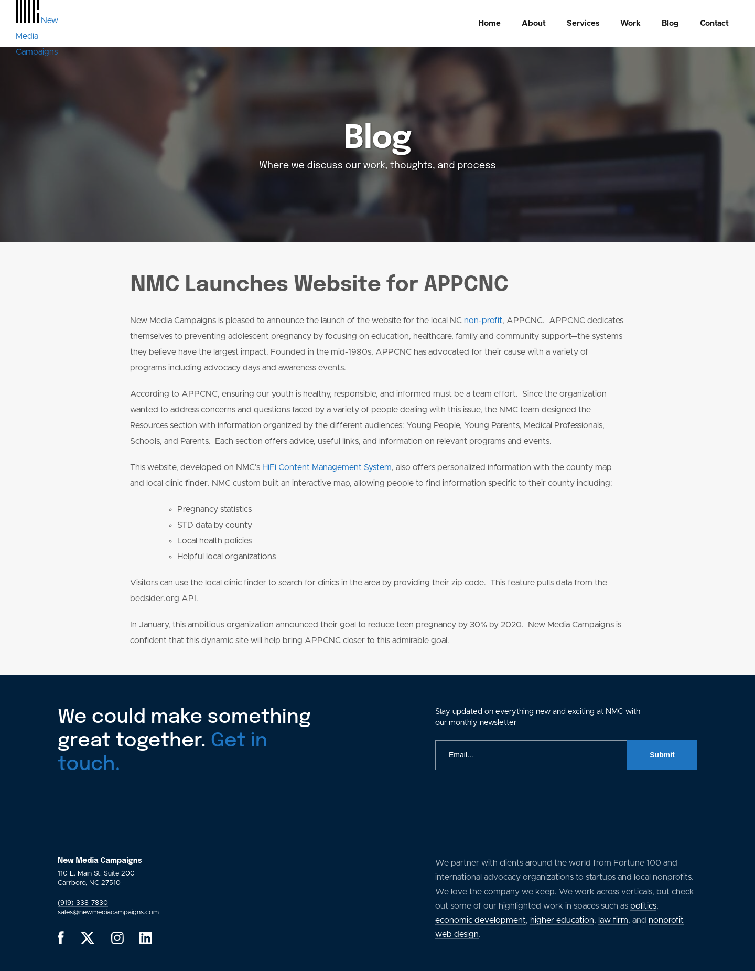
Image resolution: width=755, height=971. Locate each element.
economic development (480, 920)
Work (630, 23)
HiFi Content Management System (327, 467)
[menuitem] (489, 23)
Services (583, 23)
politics (643, 906)
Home (489, 23)
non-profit (483, 320)
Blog (670, 23)
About (534, 23)
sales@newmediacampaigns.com (108, 912)
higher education (562, 920)
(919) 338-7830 (83, 903)
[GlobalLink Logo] (37, 36)
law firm (613, 920)
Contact (714, 23)
